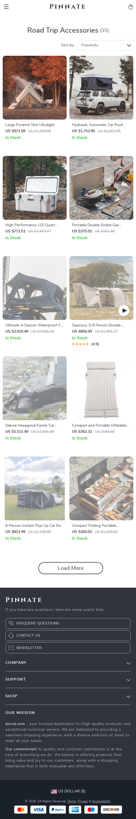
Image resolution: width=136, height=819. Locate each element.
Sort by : (68, 45)
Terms (71, 801)
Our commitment (21, 749)
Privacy (83, 801)
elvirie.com (15, 724)
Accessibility (101, 801)
